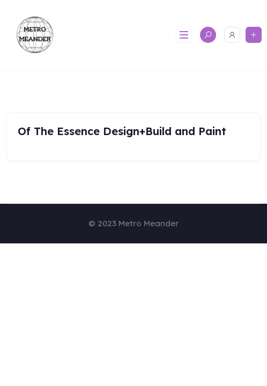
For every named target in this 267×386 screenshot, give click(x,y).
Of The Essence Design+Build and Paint (122, 131)
